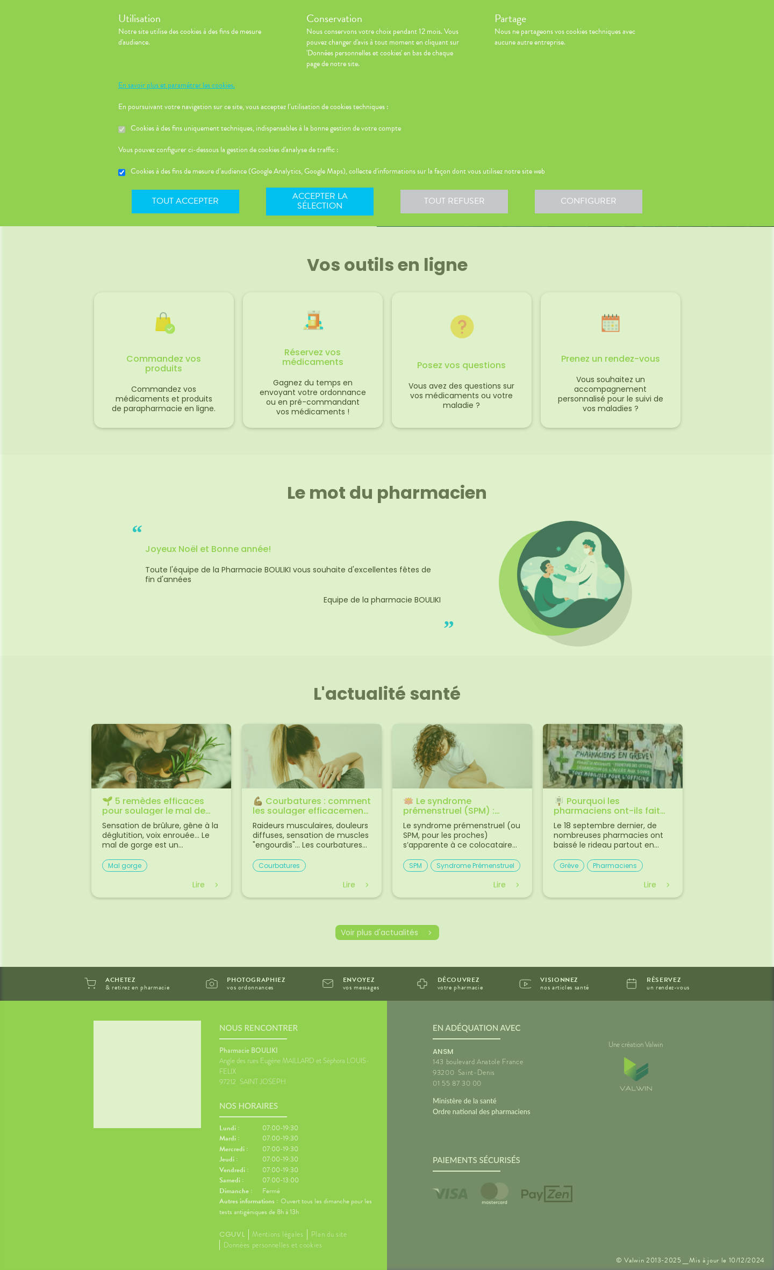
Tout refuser (454, 201)
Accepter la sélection (320, 201)
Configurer (589, 201)
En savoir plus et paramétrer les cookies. (176, 85)
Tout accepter (185, 201)
